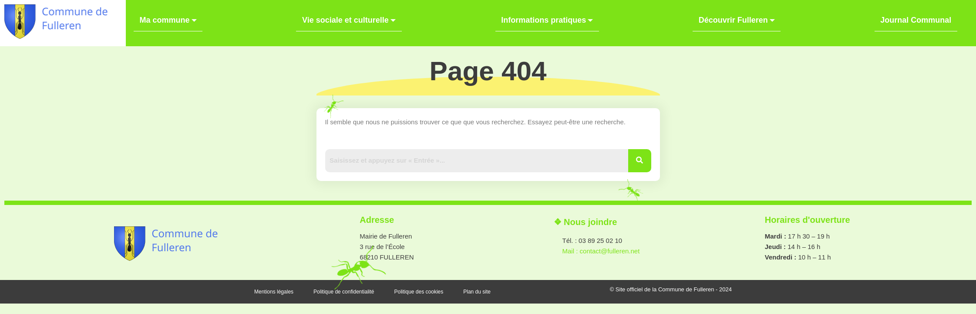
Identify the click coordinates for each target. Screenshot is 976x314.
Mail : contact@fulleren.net (601, 261)
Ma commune (162, 16)
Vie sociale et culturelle (346, 16)
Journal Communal (921, 15)
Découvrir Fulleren (740, 16)
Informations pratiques (547, 16)
